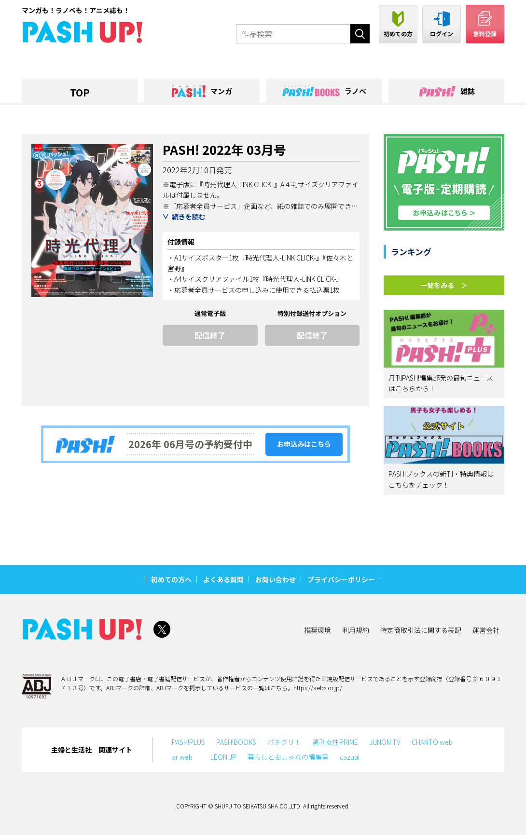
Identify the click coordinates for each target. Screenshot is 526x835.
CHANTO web (432, 742)
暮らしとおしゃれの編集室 (288, 757)
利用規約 (355, 630)
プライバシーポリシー (341, 579)
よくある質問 (223, 579)
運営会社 (485, 630)
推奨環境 (317, 630)
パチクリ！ (284, 742)
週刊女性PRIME (335, 742)
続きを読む (189, 216)
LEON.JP (223, 757)
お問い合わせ (275, 579)
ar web (185, 757)
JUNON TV (385, 742)
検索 (360, 33)
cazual (350, 757)
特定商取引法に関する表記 (420, 630)
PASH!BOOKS (236, 742)
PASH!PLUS (188, 742)
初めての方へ (171, 579)
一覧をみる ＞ (444, 285)
